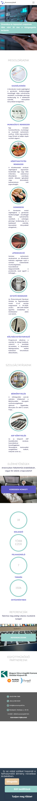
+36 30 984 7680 (14, 696)
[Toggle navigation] (33, 2)
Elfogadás (12, 781)
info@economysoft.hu (17, 705)
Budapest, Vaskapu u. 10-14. (19, 710)
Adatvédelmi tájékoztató (18, 717)
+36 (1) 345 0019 (14, 701)
